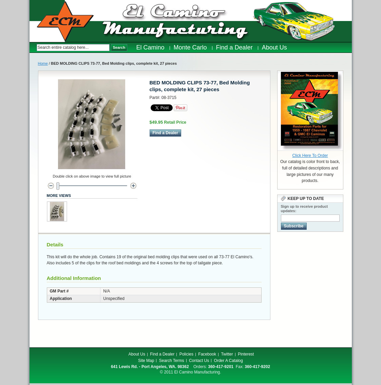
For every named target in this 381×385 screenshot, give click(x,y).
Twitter (227, 354)
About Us (137, 354)
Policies (186, 354)
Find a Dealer (162, 354)
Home (43, 63)
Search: (33, 47)
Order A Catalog (228, 360)
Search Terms (171, 360)
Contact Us (199, 360)
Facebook (207, 354)
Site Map (146, 360)
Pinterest (246, 354)
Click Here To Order (310, 155)
